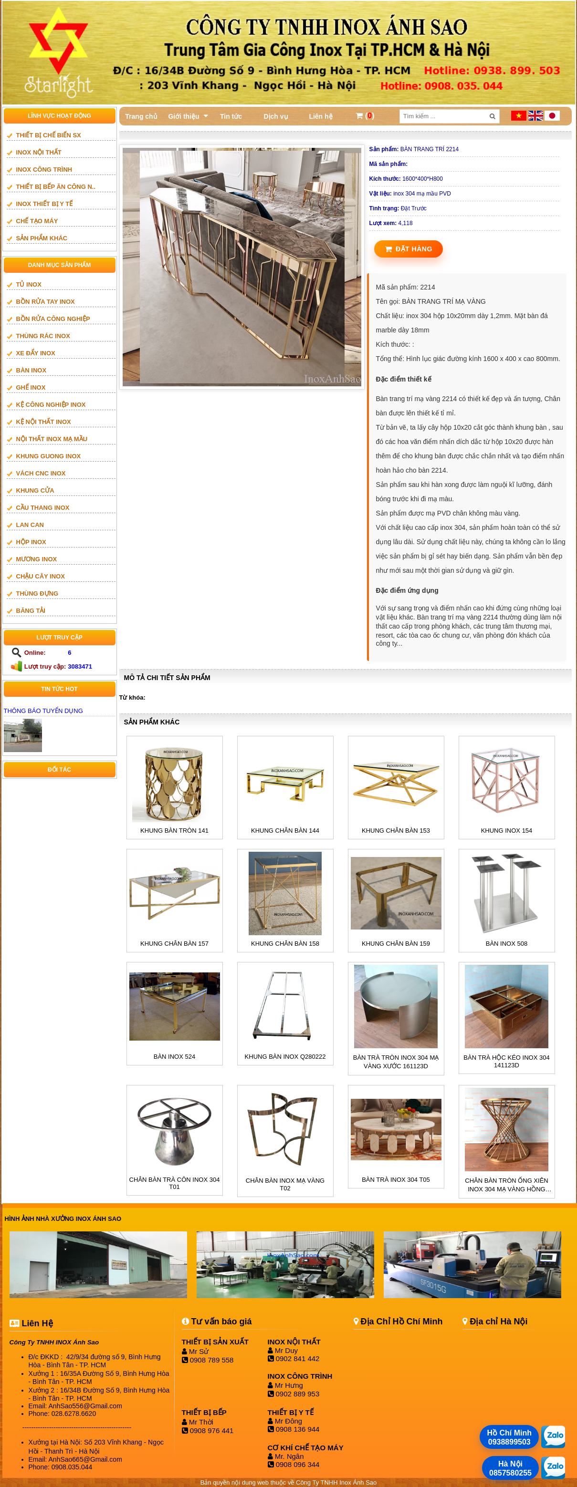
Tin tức (231, 116)
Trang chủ (141, 116)
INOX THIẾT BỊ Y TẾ (44, 203)
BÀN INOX (31, 370)
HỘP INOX (31, 542)
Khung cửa (35, 490)
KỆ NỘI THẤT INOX (43, 421)
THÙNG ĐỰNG (37, 593)
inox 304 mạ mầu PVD (410, 193)
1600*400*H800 (406, 179)
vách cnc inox (41, 473)
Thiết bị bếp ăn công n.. (56, 186)
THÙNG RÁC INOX (43, 336)
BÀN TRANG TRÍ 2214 (414, 149)
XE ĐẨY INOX (35, 353)
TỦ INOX (29, 284)
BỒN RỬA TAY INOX (45, 301)
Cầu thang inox (43, 507)
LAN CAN (30, 524)
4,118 (391, 223)
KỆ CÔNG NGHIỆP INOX (51, 404)
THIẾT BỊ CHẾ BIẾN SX (48, 135)
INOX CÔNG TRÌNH (44, 169)
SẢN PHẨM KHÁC (42, 238)
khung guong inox (48, 456)
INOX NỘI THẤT (39, 152)
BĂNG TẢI (30, 610)
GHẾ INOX (31, 387)
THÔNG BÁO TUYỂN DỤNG (43, 710)
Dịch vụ (275, 116)
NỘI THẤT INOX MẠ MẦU (52, 439)
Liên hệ (320, 116)
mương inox (36, 559)
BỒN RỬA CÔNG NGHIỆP (53, 318)
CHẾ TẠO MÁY (37, 221)
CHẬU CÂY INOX (40, 576)
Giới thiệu (183, 116)
